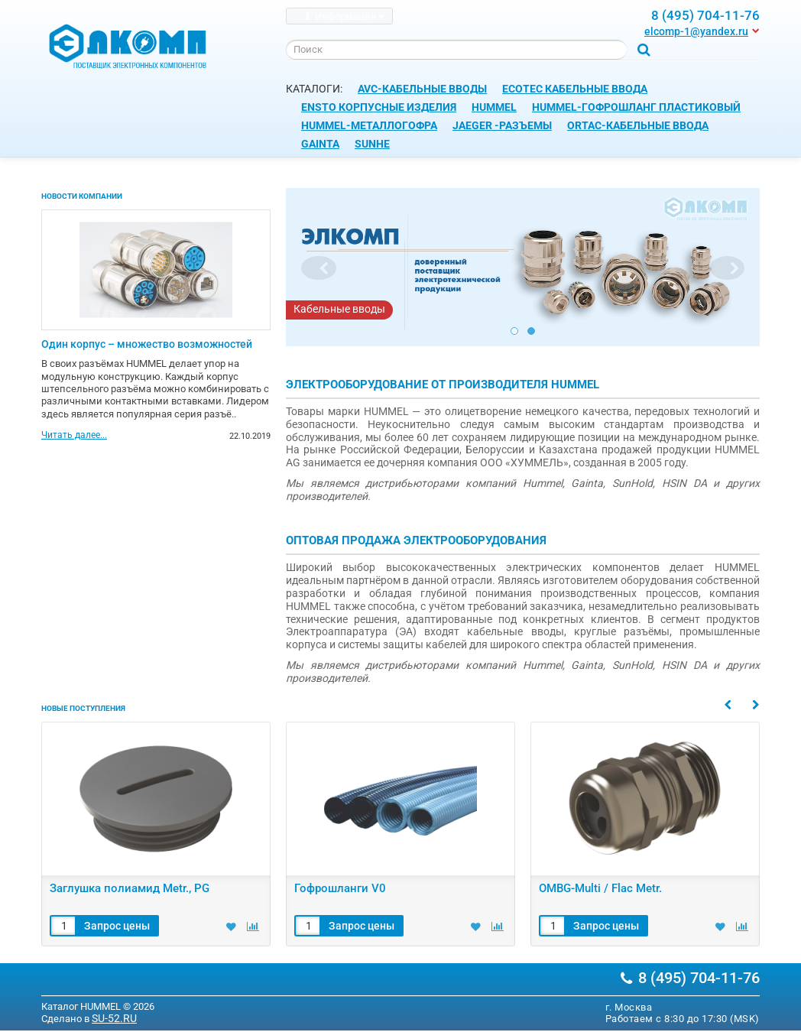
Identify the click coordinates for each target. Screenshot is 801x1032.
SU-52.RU (114, 1018)
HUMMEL (494, 107)
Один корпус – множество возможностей (146, 344)
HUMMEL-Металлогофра (369, 125)
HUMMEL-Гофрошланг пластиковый (636, 107)
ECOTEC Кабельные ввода (574, 89)
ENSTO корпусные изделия (378, 107)
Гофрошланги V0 (340, 888)
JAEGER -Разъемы (502, 125)
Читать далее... (74, 436)
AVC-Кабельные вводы (422, 89)
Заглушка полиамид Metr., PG (129, 888)
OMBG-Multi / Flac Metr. (600, 888)
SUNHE (372, 144)
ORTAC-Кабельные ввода (638, 125)
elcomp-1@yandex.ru (696, 31)
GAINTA (320, 144)
